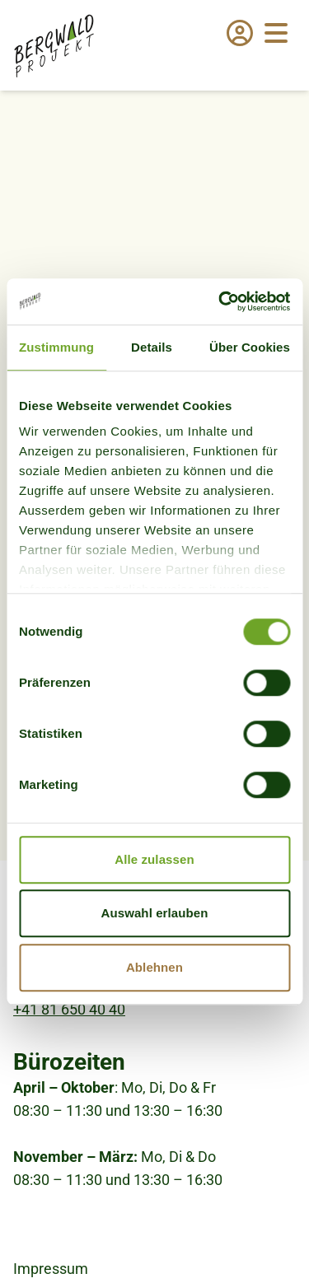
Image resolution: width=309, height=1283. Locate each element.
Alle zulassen (154, 859)
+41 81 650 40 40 (69, 1009)
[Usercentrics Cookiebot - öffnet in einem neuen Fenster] (220, 301)
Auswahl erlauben (154, 913)
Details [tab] (151, 347)
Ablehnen (154, 967)
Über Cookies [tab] (249, 347)
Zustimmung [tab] (56, 347)
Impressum (50, 1268)
